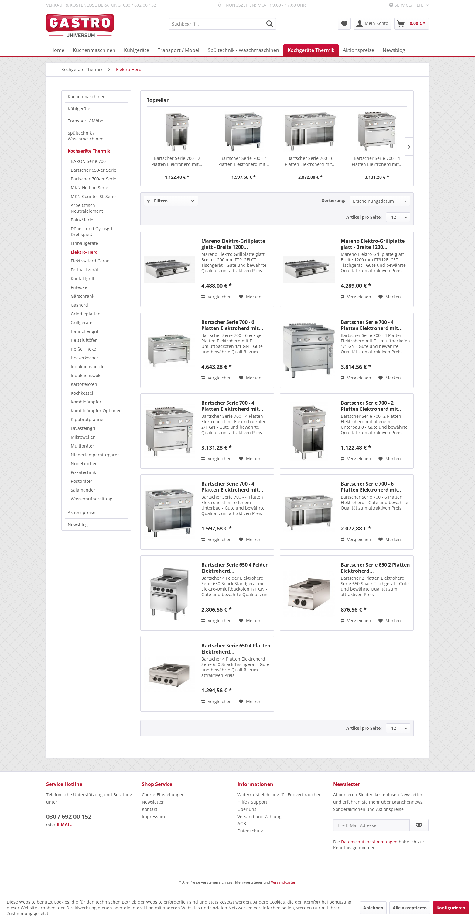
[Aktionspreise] (358, 50)
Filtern (157, 201)
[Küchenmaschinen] (94, 50)
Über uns (246, 809)
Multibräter (82, 446)
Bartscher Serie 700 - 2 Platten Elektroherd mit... (177, 161)
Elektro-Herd (84, 252)
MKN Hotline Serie (89, 187)
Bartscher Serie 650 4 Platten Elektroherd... (236, 649)
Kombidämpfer (86, 402)
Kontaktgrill (82, 278)
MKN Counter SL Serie (93, 196)
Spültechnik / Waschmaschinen (86, 136)
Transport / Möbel (86, 121)
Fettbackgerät (84, 270)
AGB (241, 823)
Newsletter (153, 802)
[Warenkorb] (411, 24)
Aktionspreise (81, 512)
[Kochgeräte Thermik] (311, 50)
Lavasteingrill (84, 428)
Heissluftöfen (84, 340)
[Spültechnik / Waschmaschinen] (243, 50)
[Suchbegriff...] (222, 24)
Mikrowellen (83, 437)
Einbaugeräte (84, 243)
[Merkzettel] (344, 24)
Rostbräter (81, 481)
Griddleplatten (86, 314)
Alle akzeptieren (410, 908)
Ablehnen (373, 908)
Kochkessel (82, 393)
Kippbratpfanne (87, 419)
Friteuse (79, 287)
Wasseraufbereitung (91, 499)
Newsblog (78, 524)
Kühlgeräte (79, 109)
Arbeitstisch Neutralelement (87, 208)
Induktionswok (85, 375)
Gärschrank (82, 296)
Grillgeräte (81, 322)
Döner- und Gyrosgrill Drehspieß (93, 231)
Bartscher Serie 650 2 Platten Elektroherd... (375, 568)
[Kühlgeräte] (136, 50)
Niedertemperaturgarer (95, 455)
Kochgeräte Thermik (89, 151)
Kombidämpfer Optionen (96, 410)
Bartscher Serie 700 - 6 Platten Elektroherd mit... (310, 161)
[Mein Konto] (372, 24)
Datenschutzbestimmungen (369, 842)
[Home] (57, 50)
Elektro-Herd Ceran (90, 261)
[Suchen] (269, 24)
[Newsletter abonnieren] (419, 825)
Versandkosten (283, 882)
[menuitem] (222, 24)
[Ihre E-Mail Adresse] (371, 825)
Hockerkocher (84, 358)
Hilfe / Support (252, 802)
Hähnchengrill (85, 331)
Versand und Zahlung (259, 816)
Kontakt (149, 809)
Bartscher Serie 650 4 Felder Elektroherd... (234, 568)
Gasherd (79, 305)
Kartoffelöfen (84, 384)
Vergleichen (216, 297)
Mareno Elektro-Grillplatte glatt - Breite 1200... (233, 244)
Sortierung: (333, 200)
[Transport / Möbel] (178, 50)
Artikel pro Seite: (364, 217)
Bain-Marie (82, 220)
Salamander (83, 490)
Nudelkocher (84, 463)
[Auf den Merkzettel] (250, 296)
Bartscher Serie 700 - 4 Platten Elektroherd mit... (243, 161)
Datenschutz (250, 831)
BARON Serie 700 (88, 161)
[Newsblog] (393, 50)
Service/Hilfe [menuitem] (407, 5)
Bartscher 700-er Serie (93, 179)
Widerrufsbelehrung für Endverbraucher (279, 795)
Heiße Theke (83, 349)
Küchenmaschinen (87, 96)
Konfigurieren (450, 908)
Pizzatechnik (83, 472)
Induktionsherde (87, 366)
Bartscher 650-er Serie (93, 170)
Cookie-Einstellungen (163, 795)
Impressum (153, 816)
